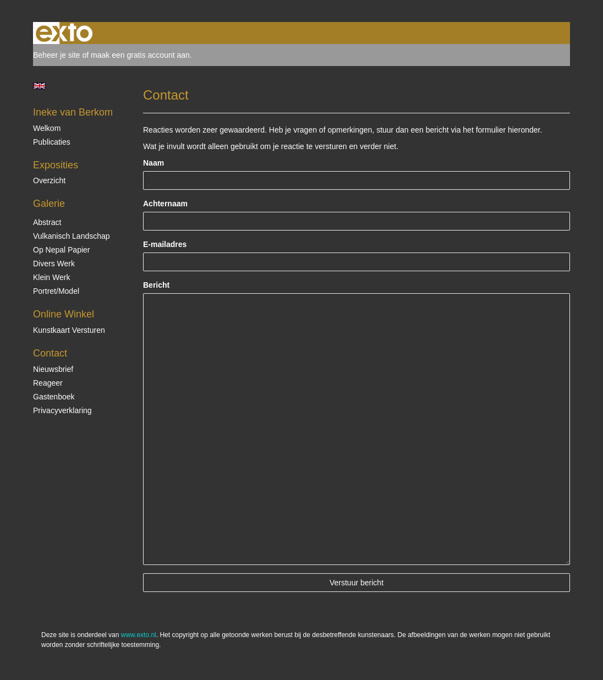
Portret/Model (56, 291)
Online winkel (63, 314)
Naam (153, 162)
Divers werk (54, 263)
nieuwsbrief (53, 369)
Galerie (49, 203)
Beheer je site (56, 55)
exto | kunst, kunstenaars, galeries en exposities (64, 33)
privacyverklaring (62, 410)
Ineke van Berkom (73, 112)
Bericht (156, 285)
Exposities (55, 165)
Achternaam (165, 203)
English (39, 86)
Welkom (47, 128)
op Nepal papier (61, 249)
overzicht (49, 180)
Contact (50, 353)
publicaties (51, 142)
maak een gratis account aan (140, 55)
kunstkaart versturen (69, 330)
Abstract (47, 222)
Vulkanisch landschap (71, 236)
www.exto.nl (138, 635)
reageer (48, 383)
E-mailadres (165, 244)
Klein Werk (51, 277)
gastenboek (54, 396)
